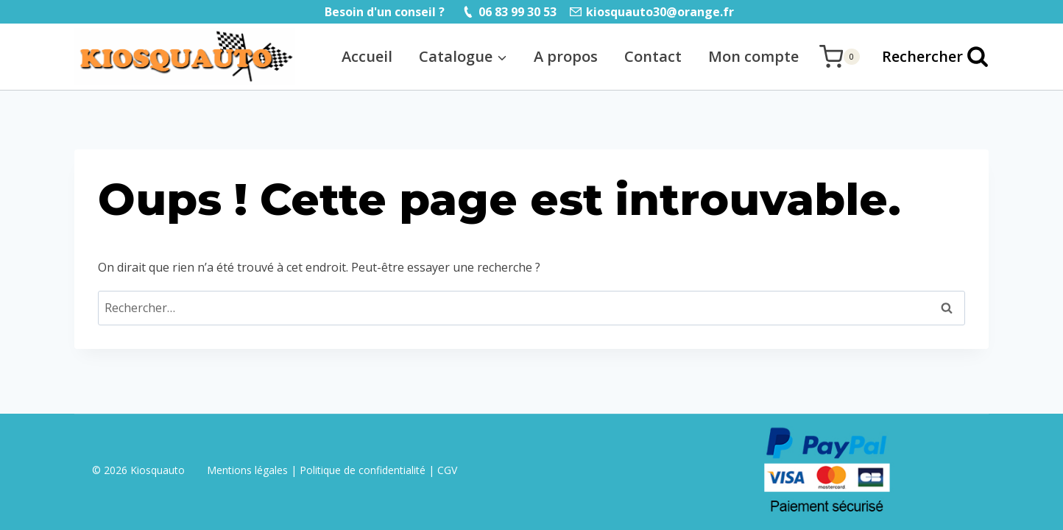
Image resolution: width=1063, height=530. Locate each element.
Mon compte (753, 56)
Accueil (367, 56)
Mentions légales (249, 470)
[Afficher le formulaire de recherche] (928, 56)
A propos (566, 56)
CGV (447, 470)
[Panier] (839, 56)
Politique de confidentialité (362, 470)
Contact (653, 56)
